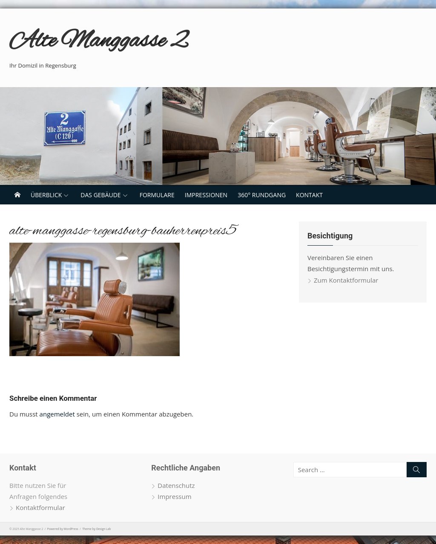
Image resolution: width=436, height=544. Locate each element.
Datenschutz (176, 485)
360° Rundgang (262, 195)
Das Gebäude (100, 195)
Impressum (174, 496)
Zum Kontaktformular (346, 280)
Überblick (46, 195)
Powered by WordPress (62, 529)
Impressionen (206, 195)
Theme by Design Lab (96, 529)
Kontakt (309, 195)
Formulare (157, 195)
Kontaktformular (40, 507)
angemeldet (57, 414)
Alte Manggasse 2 (98, 41)
